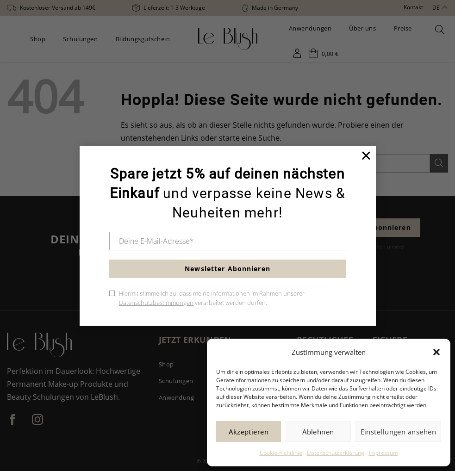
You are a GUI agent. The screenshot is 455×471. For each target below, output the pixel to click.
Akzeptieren (248, 431)
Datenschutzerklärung (335, 453)
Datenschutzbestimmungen (156, 302)
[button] (436, 352)
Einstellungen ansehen (398, 431)
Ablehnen (318, 431)
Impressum (383, 453)
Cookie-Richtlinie (281, 453)
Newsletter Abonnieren (227, 268)
